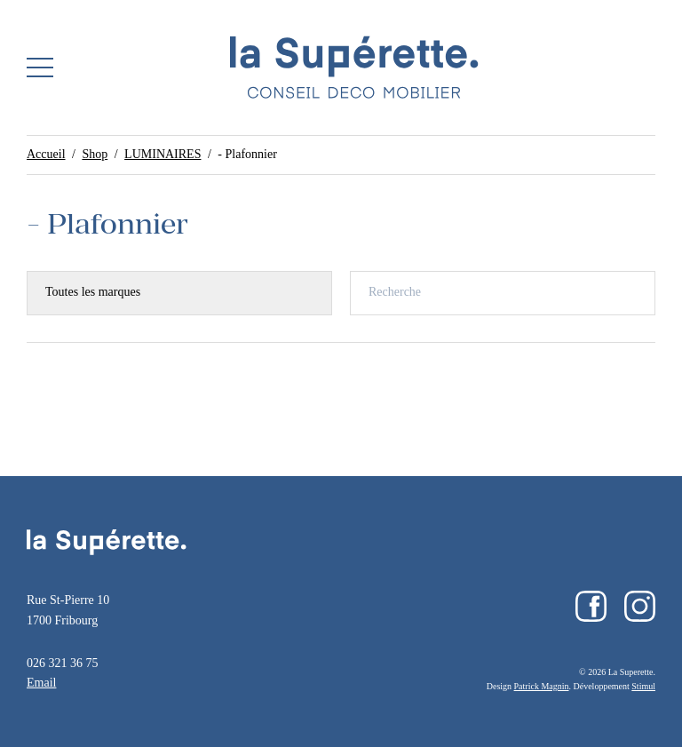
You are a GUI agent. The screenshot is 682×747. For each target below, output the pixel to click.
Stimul (643, 686)
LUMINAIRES (162, 154)
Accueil (46, 154)
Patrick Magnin (541, 686)
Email (41, 682)
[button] (40, 67)
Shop (94, 154)
